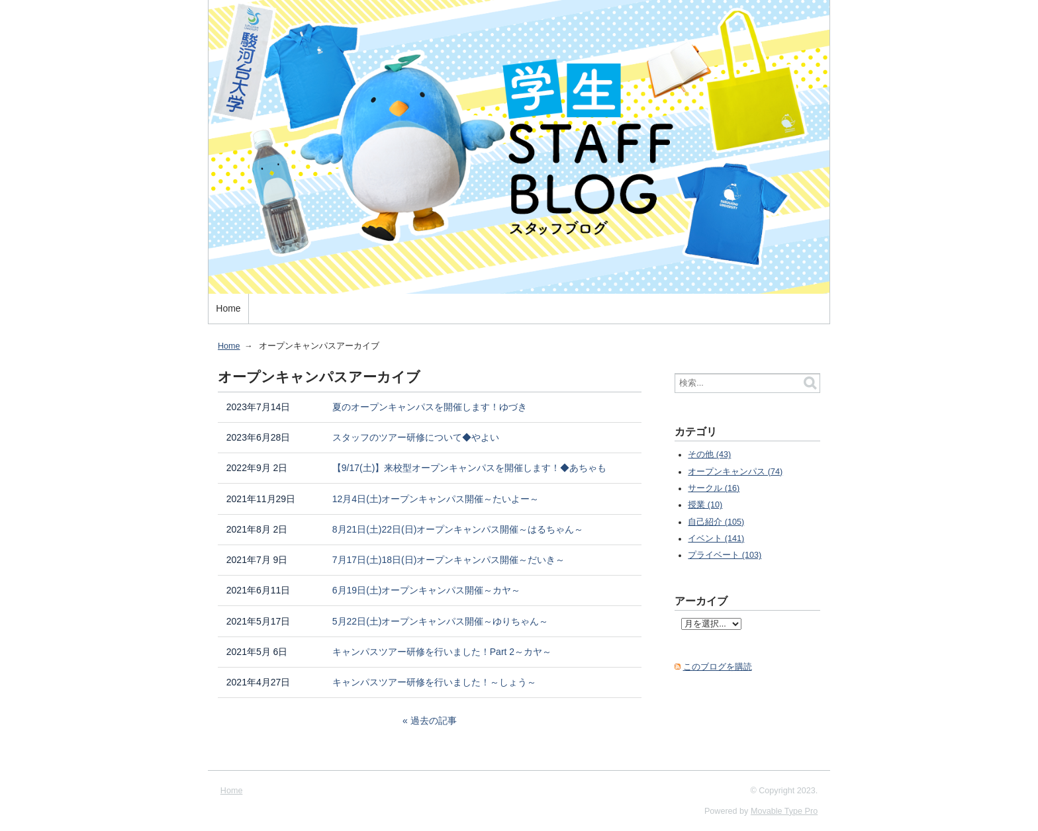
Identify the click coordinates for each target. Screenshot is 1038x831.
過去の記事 (433, 720)
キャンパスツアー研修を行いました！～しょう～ (434, 682)
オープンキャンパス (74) (735, 471)
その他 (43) (709, 454)
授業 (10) (705, 504)
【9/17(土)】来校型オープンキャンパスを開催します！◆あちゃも (469, 467)
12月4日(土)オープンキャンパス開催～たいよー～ (436, 499)
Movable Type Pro (784, 811)
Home (228, 308)
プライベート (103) (724, 555)
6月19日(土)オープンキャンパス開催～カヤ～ (426, 590)
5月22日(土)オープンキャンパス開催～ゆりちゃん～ (440, 621)
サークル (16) (713, 488)
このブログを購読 (717, 667)
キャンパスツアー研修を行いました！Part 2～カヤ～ (441, 651)
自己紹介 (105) (716, 522)
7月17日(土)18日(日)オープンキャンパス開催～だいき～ (448, 559)
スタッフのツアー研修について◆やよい (415, 437)
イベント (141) (716, 538)
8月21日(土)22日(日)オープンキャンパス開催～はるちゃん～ (458, 529)
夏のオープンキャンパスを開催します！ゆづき (429, 407)
